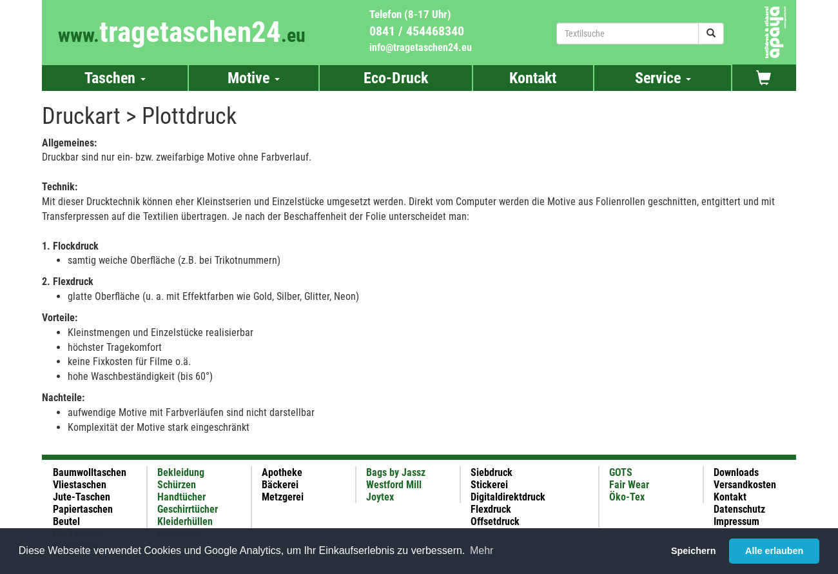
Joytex (380, 497)
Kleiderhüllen (185, 521)
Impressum (736, 521)
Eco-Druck (396, 78)
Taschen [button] (115, 78)
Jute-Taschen (81, 497)
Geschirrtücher (187, 509)
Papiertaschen (83, 509)
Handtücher (181, 497)
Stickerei (489, 485)
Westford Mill (394, 485)
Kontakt (532, 78)
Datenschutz (739, 509)
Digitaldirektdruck (508, 497)
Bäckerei (280, 485)
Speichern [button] (693, 551)
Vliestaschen (79, 485)
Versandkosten (745, 485)
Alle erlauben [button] (774, 551)
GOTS (620, 472)
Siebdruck (491, 472)
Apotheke (282, 472)
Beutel (66, 521)
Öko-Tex (627, 497)
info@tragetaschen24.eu (420, 47)
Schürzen (176, 485)
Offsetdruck (495, 521)
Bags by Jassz (395, 472)
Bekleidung (180, 472)
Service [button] (663, 78)
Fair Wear (629, 485)
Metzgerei (283, 497)
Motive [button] (254, 78)
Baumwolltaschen (89, 472)
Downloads (736, 472)
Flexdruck (491, 509)
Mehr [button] (481, 550)
